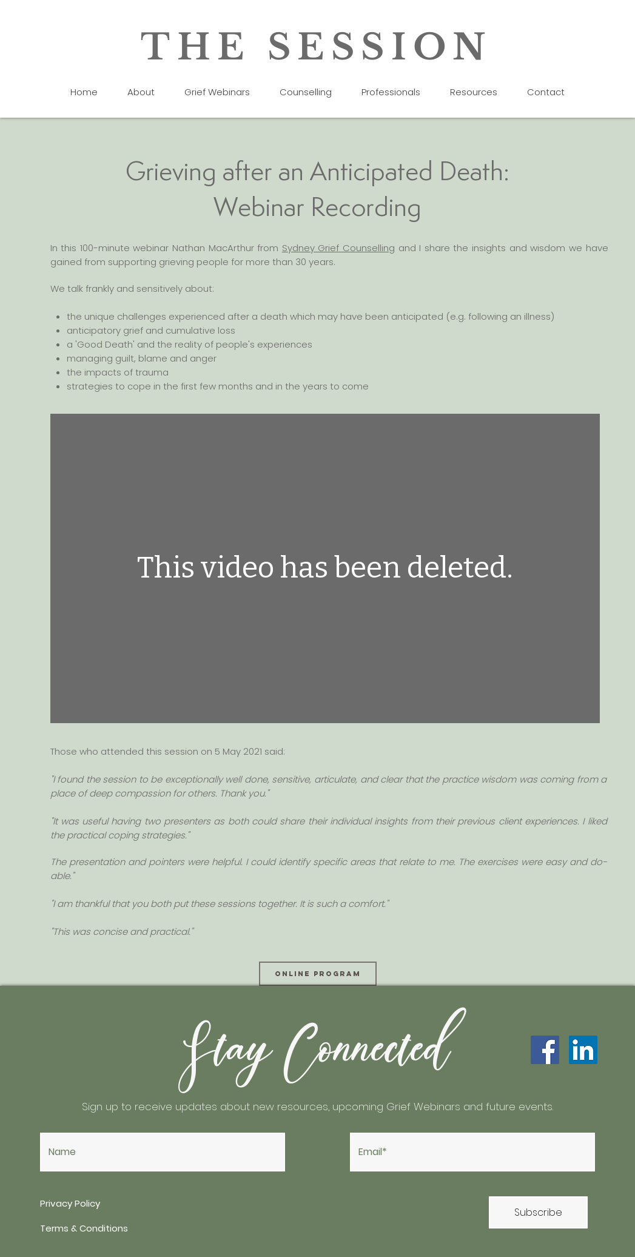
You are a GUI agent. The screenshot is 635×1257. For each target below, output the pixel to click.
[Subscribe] (538, 1212)
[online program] (318, 974)
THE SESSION (317, 47)
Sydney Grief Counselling (338, 247)
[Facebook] (545, 1050)
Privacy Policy (71, 1203)
